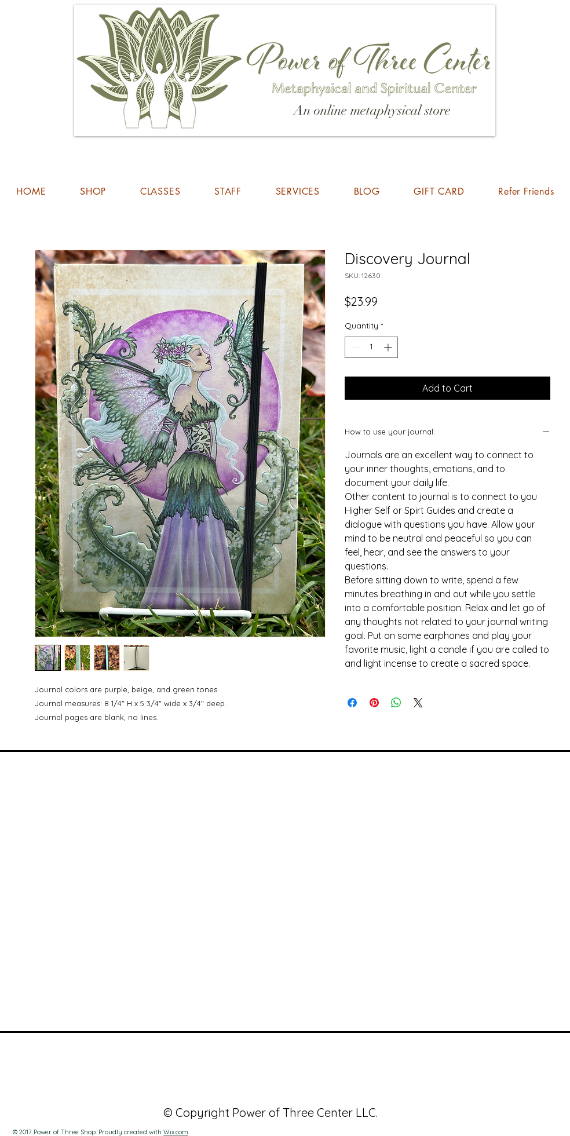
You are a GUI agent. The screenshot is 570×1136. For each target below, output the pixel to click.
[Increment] (389, 347)
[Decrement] (353, 347)
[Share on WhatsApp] (396, 703)
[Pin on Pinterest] (374, 703)
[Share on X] (418, 703)
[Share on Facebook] (352, 703)
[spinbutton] (371, 347)
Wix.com (175, 1132)
